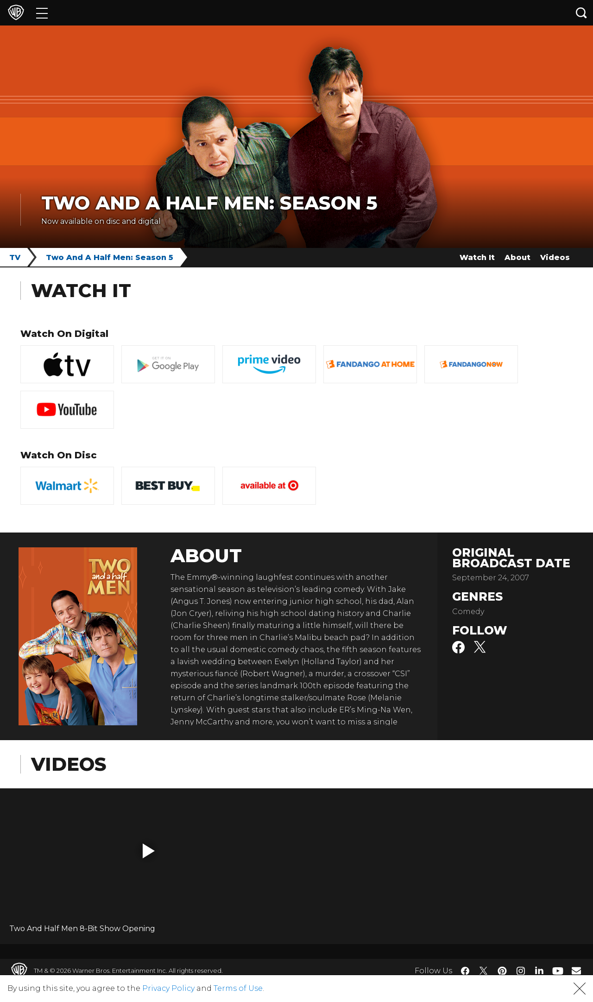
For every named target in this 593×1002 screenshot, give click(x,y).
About (517, 257)
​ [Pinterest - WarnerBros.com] (502, 971)
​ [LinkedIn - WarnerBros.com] (539, 970)
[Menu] (42, 12)
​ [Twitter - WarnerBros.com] (483, 971)
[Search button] (581, 12)
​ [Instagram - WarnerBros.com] (520, 971)
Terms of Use (238, 988)
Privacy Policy (168, 988)
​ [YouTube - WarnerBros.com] (557, 970)
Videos (555, 257)
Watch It (477, 257)
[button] (149, 850)
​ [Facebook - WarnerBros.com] (465, 971)
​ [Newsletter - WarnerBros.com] (576, 970)
